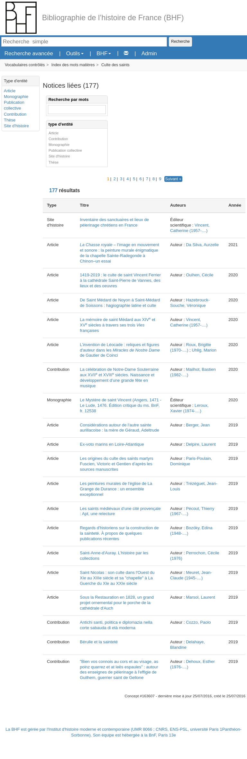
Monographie (16, 96)
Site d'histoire (16, 125)
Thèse (9, 120)
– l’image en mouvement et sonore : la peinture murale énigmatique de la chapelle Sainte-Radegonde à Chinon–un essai (119, 252)
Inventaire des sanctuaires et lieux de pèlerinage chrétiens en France (114, 222)
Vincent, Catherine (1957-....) (190, 228)
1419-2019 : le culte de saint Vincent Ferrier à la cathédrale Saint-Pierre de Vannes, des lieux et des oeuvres (120, 280)
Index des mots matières (73, 65)
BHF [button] (103, 53)
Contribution (15, 114)
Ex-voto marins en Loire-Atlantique (112, 444)
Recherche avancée (29, 53)
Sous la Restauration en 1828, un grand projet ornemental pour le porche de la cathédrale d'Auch (117, 603)
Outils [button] (74, 53)
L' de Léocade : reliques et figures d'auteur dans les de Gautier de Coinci (120, 350)
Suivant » (173, 179)
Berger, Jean (198, 425)
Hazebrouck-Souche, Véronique (190, 303)
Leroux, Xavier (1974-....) (189, 408)
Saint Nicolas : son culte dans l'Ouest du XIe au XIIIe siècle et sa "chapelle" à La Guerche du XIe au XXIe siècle (117, 578)
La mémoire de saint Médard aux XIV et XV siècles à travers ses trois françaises (117, 325)
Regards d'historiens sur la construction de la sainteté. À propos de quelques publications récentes (119, 533)
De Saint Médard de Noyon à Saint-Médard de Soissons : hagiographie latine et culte (120, 303)
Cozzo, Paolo (198, 622)
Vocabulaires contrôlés (25, 65)
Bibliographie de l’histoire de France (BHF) (113, 17)
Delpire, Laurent (201, 444)
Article (9, 90)
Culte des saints (115, 65)
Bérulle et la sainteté (99, 641)
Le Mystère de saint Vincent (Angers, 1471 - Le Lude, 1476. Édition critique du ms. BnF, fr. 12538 (120, 405)
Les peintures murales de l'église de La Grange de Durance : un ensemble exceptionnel (116, 489)
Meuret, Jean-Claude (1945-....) (191, 575)
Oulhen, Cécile (199, 274)
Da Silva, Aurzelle (202, 244)
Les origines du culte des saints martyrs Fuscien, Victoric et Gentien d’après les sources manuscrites (116, 464)
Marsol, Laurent (200, 597)
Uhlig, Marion (204, 350)
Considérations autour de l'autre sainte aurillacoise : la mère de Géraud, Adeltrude (119, 428)
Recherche (180, 41)
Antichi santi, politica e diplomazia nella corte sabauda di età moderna (116, 625)
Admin (149, 53)
